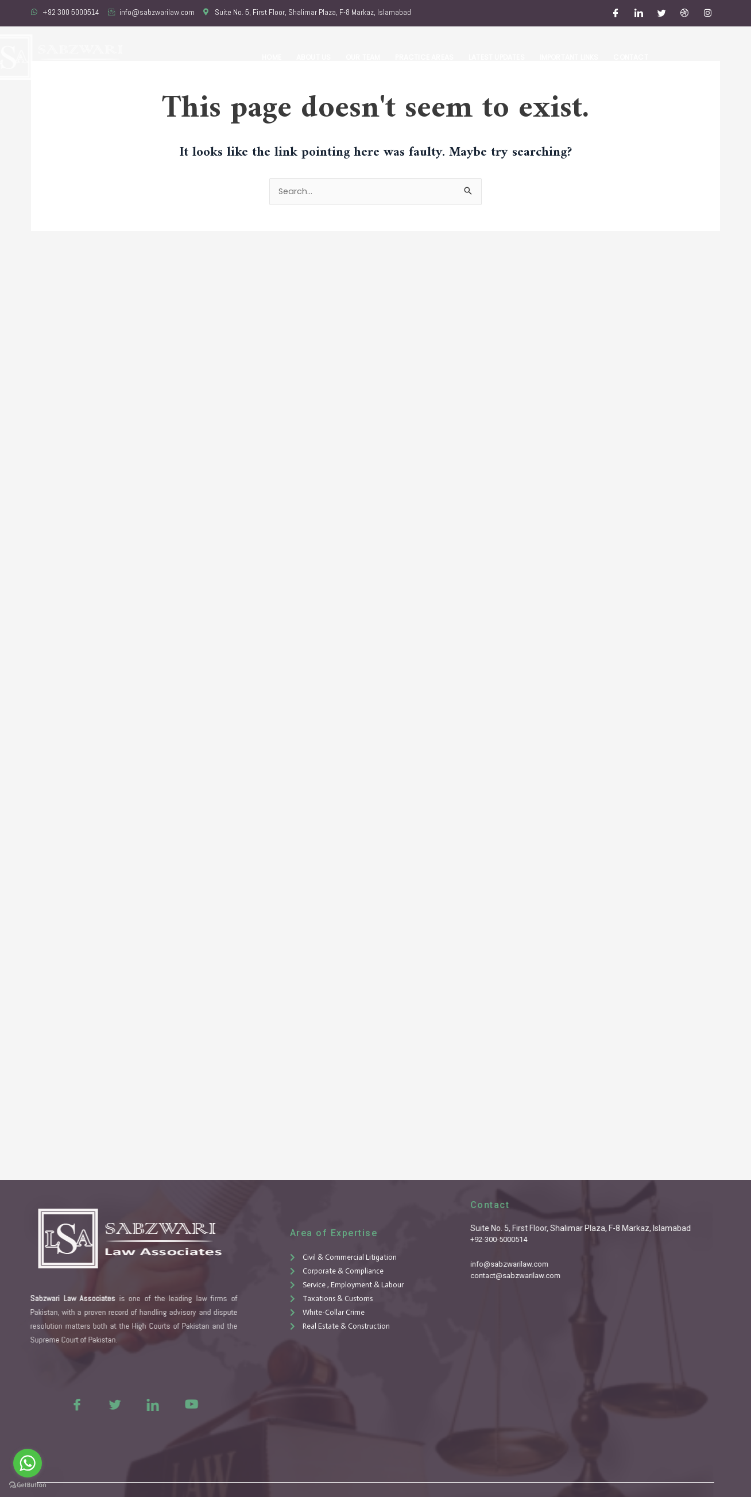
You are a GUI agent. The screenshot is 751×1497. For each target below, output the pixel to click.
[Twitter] (662, 13)
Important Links (570, 57)
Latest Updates (499, 57)
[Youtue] (169, 1403)
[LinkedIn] (639, 13)
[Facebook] (616, 13)
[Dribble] (685, 13)
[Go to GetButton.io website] (27, 1485)
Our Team (367, 57)
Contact (631, 57)
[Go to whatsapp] (27, 1463)
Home (278, 57)
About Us (318, 57)
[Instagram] (708, 13)
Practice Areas (428, 57)
